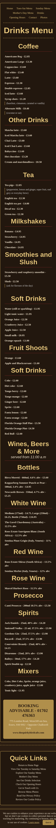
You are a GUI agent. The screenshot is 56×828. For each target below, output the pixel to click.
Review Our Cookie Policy (28, 799)
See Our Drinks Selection (28, 780)
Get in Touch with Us (28, 788)
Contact (33, 17)
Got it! (48, 822)
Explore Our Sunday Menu (28, 773)
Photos (43, 17)
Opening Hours (17, 17)
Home (10, 8)
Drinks (40, 12)
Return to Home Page (28, 765)
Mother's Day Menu (23, 12)
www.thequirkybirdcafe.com (28, 732)
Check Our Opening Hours (28, 784)
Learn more (33, 822)
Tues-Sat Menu (24, 8)
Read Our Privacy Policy (28, 795)
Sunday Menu (43, 8)
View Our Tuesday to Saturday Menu (28, 769)
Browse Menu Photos (28, 792)
